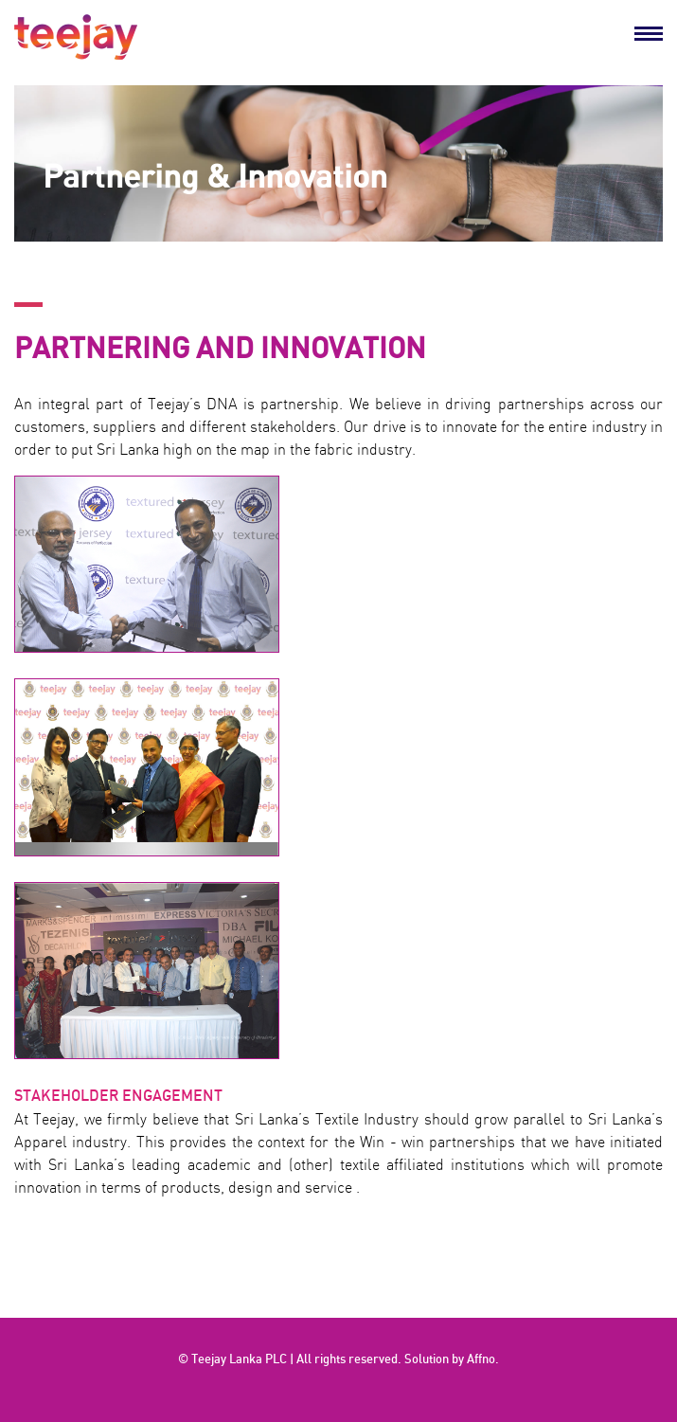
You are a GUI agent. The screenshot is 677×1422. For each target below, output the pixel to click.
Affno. (483, 1360)
